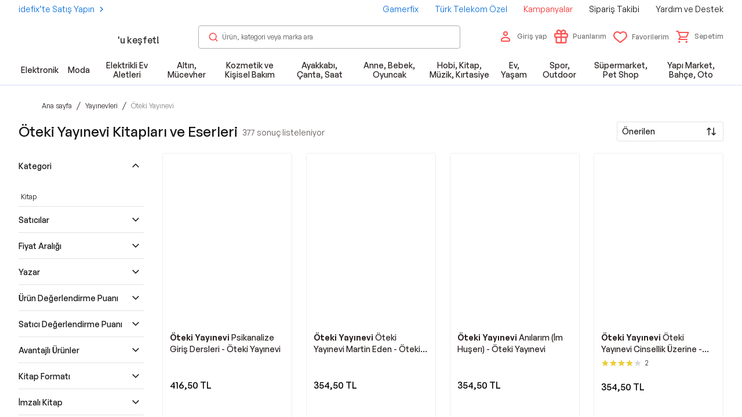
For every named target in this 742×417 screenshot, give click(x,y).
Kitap (29, 196)
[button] (699, 36)
